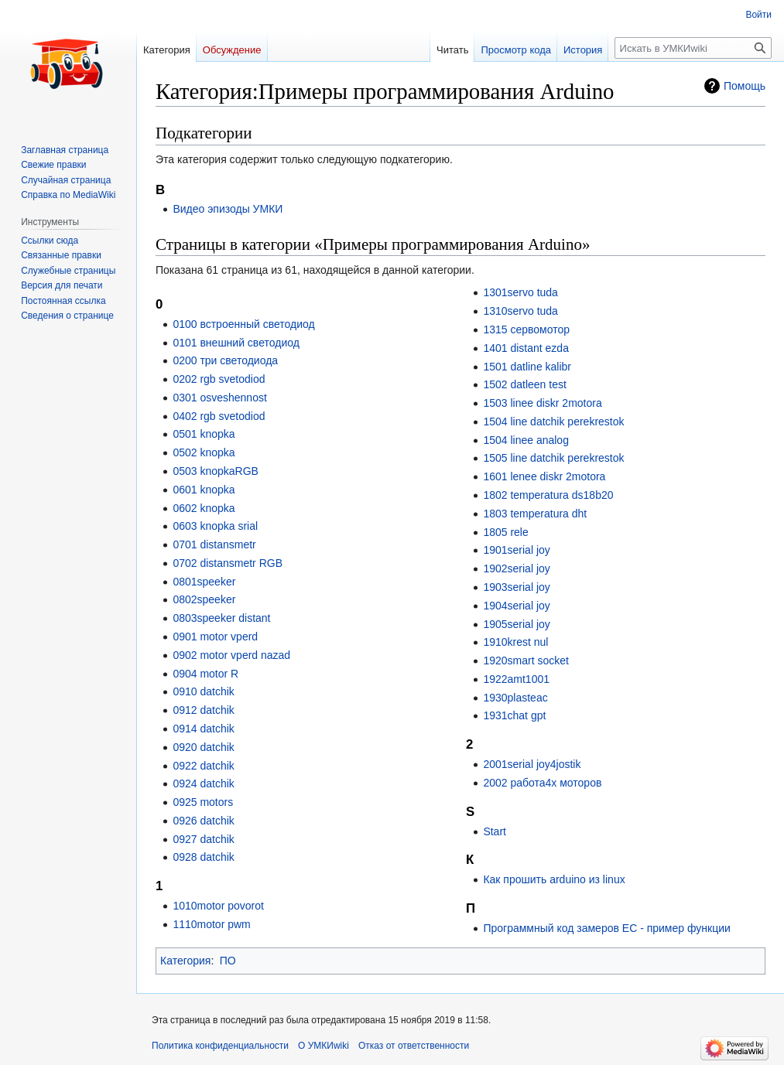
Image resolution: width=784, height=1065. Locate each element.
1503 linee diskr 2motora (542, 403)
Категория (185, 960)
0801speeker (204, 581)
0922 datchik (203, 765)
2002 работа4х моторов (542, 783)
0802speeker (204, 599)
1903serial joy (516, 587)
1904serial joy (516, 605)
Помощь (744, 86)
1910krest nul (515, 642)
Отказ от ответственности (413, 1045)
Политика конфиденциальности (220, 1045)
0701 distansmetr (214, 544)
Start (494, 831)
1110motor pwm (211, 924)
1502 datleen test (524, 384)
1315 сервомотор (526, 329)
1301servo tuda (520, 292)
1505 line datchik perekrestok (553, 458)
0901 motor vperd (215, 636)
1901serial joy (516, 550)
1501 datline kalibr (527, 366)
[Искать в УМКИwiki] (693, 48)
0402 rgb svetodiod (219, 416)
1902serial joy (516, 568)
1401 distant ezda (526, 348)
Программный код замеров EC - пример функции (606, 928)
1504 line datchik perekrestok (553, 421)
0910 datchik (203, 691)
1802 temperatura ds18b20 (548, 495)
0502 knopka (204, 452)
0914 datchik (203, 728)
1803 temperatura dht (535, 513)
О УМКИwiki (323, 1045)
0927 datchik (203, 839)
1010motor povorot (218, 905)
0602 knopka (204, 508)
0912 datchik (203, 710)
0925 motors (203, 802)
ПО (228, 960)
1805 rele (505, 532)
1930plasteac (515, 697)
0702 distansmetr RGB (227, 563)
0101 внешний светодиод (236, 342)
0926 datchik (203, 820)
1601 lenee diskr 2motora (544, 476)
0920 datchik (203, 747)
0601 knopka (204, 489)
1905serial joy (516, 624)
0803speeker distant (221, 618)
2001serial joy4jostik (531, 764)
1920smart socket (526, 660)
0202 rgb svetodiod (219, 379)
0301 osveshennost (219, 397)
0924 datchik (203, 783)
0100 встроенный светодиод (243, 324)
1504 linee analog (526, 440)
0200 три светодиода (225, 360)
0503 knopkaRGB (215, 471)
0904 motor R (205, 673)
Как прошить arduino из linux (554, 879)
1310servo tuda (520, 311)
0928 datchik (203, 857)
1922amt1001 (516, 679)
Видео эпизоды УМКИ (227, 209)
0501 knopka (204, 434)
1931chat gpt (514, 715)
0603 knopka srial (215, 526)
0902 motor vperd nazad (231, 655)
